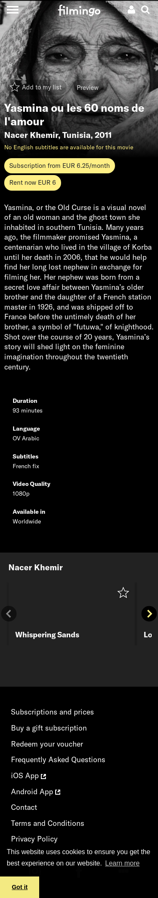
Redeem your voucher (47, 744)
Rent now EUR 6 (32, 182)
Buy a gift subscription (49, 728)
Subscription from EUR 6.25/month (59, 166)
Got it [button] (20, 887)
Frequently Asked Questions (58, 759)
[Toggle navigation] (12, 9)
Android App (35, 791)
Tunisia (76, 135)
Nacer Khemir (31, 135)
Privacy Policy (34, 839)
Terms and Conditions (47, 823)
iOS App (28, 775)
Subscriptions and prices (52, 712)
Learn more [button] (122, 863)
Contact (24, 807)
